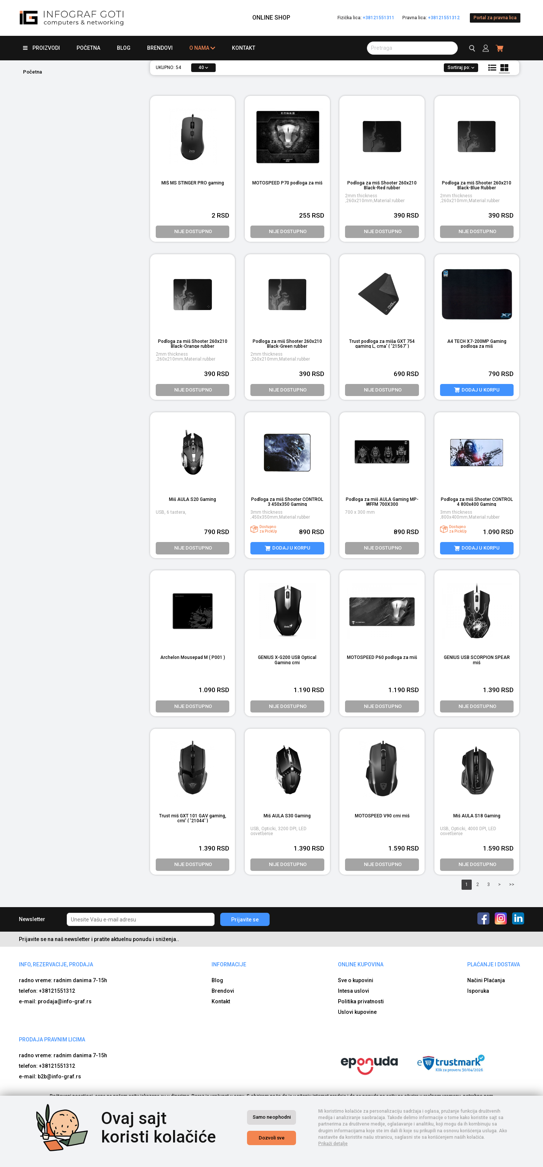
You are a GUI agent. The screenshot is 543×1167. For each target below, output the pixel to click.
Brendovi (160, 48)
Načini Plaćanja (486, 980)
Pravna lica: (431, 17)
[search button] (412, 48)
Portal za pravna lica (495, 17)
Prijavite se (245, 920)
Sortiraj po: (461, 67)
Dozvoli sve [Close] (272, 1138)
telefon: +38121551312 (47, 991)
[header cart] (499, 48)
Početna (88, 48)
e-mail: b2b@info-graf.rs (50, 1076)
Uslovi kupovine (357, 1012)
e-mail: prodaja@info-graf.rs (55, 1001)
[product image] (476, 294)
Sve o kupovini (355, 980)
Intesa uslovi (353, 991)
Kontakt (243, 48)
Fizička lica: (365, 17)
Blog (123, 48)
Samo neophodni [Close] (272, 1117)
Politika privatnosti (361, 1001)
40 (203, 67)
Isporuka (478, 991)
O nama (202, 48)
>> (511, 884)
